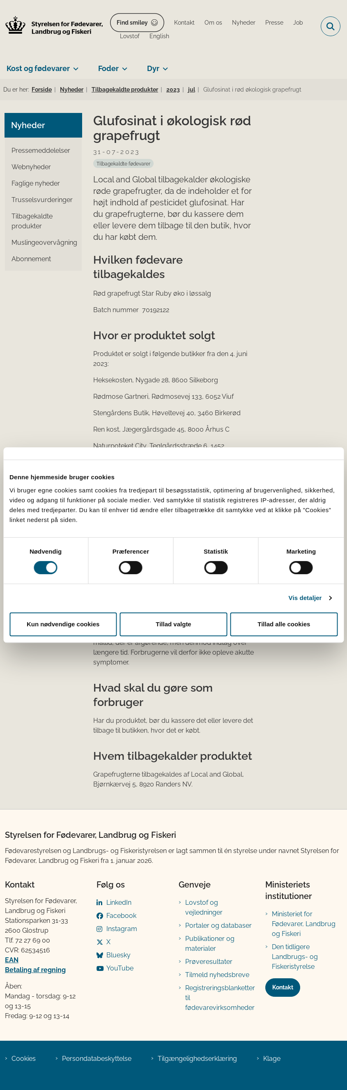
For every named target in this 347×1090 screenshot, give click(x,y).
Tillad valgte (173, 624)
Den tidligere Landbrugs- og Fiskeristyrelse (295, 956)
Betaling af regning (35, 970)
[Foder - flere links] (123, 65)
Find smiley (132, 22)
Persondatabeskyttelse (96, 1058)
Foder (108, 68)
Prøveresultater (208, 962)
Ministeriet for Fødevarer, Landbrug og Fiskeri (304, 924)
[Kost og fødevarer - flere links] (74, 65)
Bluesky (118, 955)
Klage (271, 1058)
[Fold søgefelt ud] (330, 26)
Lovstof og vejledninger (204, 907)
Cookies (23, 1058)
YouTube (119, 968)
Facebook (121, 916)
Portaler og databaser (218, 925)
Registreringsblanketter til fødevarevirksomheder (220, 998)
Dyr (153, 68)
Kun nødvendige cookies (63, 624)
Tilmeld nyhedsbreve (217, 975)
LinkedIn (118, 902)
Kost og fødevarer (38, 68)
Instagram (121, 929)
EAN (11, 960)
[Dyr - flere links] (163, 65)
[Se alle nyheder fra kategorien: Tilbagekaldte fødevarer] (123, 163)
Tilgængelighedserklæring (197, 1058)
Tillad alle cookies (283, 624)
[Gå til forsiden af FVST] (51, 26)
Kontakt (282, 987)
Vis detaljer (305, 597)
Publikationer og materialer (209, 943)
